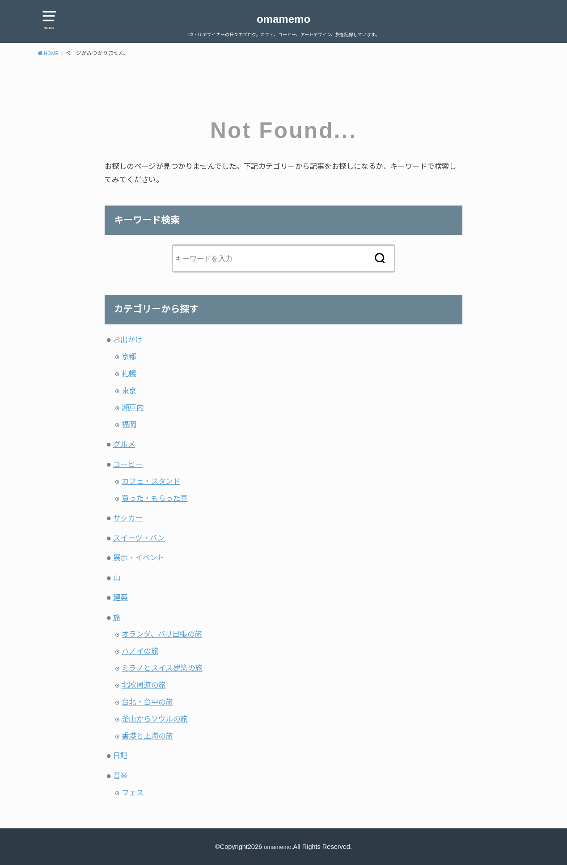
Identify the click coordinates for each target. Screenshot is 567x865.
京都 (129, 357)
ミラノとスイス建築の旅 (162, 668)
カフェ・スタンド (151, 481)
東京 (129, 390)
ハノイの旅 (140, 651)
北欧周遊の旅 (143, 685)
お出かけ (128, 340)
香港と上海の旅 (147, 736)
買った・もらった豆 (155, 498)
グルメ (124, 444)
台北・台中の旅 (147, 702)
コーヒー (128, 464)
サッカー (128, 518)
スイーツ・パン (139, 538)
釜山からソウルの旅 (155, 719)
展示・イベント (139, 558)
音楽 (120, 776)
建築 (120, 597)
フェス (133, 793)
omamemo (283, 18)
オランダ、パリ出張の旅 (162, 634)
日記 (120, 756)
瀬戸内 (133, 407)
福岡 (129, 424)
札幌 (129, 374)
